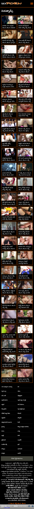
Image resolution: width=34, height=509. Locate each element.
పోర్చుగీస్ (19, 417)
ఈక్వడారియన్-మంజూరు (6, 422)
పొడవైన (3, 453)
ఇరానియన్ (20, 448)
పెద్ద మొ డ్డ (3, 391)
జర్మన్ (2, 435)
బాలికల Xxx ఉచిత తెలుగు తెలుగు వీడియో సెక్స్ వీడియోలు (8, 27)
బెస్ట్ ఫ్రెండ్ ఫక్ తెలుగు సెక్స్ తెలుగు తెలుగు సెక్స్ (24, 86)
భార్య (19, 431)
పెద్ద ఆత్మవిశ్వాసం (21, 409)
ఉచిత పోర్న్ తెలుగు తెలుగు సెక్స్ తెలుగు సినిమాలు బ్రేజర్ (24, 366)
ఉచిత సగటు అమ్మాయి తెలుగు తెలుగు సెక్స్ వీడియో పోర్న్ (25, 248)
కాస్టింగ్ (2, 404)
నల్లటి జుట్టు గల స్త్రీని (22, 400)
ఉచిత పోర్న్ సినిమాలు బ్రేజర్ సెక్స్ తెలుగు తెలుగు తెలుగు (8, 381)
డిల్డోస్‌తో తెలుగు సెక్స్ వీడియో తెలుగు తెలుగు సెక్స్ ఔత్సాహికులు (8, 57)
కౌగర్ (19, 435)
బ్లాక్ (18, 444)
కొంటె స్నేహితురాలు (16, 458)
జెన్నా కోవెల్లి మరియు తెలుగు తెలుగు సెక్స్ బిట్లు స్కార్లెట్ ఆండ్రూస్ (25, 189)
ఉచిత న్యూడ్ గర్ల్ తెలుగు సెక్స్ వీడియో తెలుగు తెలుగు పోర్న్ (24, 337)
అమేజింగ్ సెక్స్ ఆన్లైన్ (15, 469)
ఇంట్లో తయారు (4, 400)
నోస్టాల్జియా (20, 395)
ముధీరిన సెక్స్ (4, 444)
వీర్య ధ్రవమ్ (3, 409)
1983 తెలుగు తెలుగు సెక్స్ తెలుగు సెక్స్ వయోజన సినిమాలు (8, 234)
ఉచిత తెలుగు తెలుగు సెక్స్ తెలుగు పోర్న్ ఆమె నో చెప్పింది (8, 322)
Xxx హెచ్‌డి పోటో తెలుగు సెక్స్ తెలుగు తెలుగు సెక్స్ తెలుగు (7, 72)
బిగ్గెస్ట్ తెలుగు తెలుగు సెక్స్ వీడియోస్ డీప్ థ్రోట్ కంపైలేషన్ (24, 307)
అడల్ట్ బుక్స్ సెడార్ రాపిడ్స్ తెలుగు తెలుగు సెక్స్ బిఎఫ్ (8, 248)
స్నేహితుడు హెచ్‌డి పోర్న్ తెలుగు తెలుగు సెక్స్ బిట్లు (24, 322)
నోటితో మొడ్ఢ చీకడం (5, 413)
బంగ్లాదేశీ (19, 440)
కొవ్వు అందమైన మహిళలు (23, 426)
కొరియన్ (19, 413)
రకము (19, 391)
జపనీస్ (19, 453)
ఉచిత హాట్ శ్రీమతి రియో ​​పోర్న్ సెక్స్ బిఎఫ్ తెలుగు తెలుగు (25, 27)
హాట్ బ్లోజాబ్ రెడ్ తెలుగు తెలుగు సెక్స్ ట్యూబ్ (24, 278)
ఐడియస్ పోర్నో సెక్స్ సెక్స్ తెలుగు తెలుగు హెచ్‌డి (24, 72)
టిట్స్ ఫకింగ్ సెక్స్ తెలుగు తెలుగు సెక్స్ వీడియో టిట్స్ (7, 263)
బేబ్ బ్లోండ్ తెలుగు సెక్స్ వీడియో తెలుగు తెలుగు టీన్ (8, 204)
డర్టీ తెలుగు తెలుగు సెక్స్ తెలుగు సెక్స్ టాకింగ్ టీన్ (7, 116)
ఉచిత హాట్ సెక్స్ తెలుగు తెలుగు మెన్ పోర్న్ (7, 175)
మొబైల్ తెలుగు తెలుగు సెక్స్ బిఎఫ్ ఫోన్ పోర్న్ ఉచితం (8, 131)
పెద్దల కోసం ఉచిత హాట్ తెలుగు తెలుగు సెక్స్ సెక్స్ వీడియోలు (8, 337)
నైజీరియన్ (3, 440)
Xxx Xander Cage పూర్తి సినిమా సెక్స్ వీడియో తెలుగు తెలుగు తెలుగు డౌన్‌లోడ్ (25, 116)
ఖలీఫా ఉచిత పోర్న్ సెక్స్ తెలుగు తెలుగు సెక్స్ (24, 381)
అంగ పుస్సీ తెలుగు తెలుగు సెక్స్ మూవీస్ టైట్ (24, 293)
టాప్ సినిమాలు (21, 404)
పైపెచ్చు (3, 426)
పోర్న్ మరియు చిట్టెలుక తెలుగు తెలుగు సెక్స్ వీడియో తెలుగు (8, 293)
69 (18, 386)
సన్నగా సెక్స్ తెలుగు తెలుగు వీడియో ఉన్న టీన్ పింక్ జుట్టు (24, 204)
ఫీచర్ (19, 422)
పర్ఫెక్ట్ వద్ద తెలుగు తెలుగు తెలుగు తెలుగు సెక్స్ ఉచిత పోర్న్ (8, 160)
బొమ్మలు (3, 448)
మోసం (2, 431)
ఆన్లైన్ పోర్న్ (16, 463)
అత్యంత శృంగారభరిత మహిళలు (10, 471)
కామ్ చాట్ (3, 395)
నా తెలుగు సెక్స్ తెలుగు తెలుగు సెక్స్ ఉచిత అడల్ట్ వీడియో (25, 351)
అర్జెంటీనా (3, 417)
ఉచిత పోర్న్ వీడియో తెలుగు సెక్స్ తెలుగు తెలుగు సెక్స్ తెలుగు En (25, 234)
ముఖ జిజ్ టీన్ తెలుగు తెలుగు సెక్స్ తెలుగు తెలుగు (25, 42)
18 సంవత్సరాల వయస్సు (6, 386)
